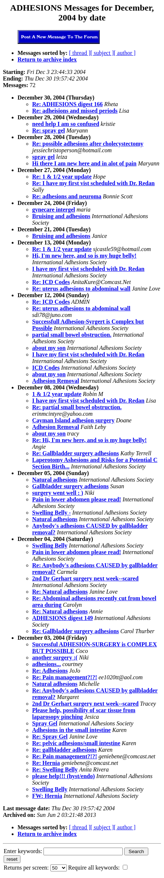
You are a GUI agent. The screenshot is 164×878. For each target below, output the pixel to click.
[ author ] (125, 53)
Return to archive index (47, 59)
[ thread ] (80, 53)
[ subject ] (102, 53)
